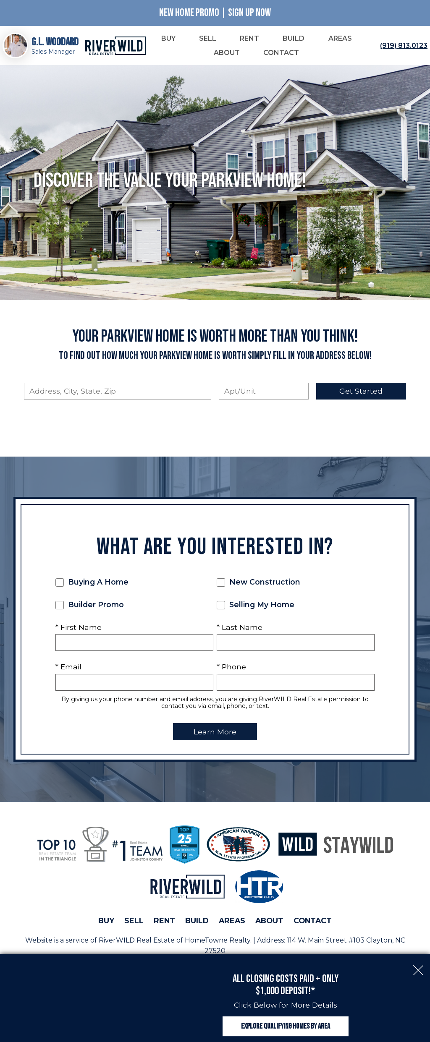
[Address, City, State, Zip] (117, 392)
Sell (134, 921)
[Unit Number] (264, 392)
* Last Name (239, 628)
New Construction (258, 583)
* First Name (78, 628)
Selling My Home (255, 605)
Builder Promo (89, 605)
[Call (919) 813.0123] (402, 46)
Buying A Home (91, 583)
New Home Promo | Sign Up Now (215, 12)
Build (197, 921)
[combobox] (117, 392)
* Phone (231, 667)
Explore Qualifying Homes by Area (285, 1022)
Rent (164, 921)
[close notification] (418, 960)
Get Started (361, 391)
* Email (68, 667)
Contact (313, 921)
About (269, 921)
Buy (106, 921)
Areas (232, 921)
